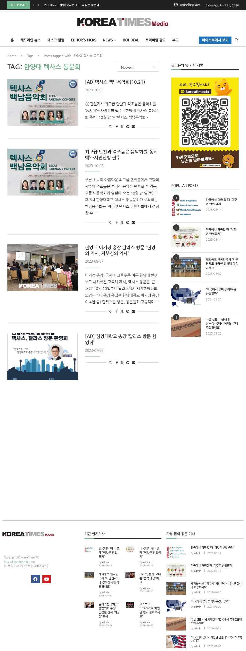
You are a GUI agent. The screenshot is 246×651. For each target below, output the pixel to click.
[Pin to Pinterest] (127, 127)
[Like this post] (110, 127)
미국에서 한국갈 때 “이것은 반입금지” (221, 232)
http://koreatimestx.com (19, 561)
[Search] (236, 40)
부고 (175, 40)
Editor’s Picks (83, 40)
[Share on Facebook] (117, 127)
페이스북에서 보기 (215, 40)
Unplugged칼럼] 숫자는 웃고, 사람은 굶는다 (71, 5)
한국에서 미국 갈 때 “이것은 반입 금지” (221, 202)
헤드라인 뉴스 (30, 40)
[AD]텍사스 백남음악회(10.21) (115, 81)
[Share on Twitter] (122, 126)
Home (11, 56)
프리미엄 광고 (155, 40)
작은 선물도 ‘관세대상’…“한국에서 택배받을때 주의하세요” (222, 323)
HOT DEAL (131, 40)
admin (105, 562)
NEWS (108, 40)
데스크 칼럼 (55, 40)
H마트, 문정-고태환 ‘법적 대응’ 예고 (150, 578)
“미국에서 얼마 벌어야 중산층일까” (221, 291)
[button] (34, 5)
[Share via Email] (133, 127)
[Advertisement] (205, 383)
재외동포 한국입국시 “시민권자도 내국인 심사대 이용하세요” (222, 264)
